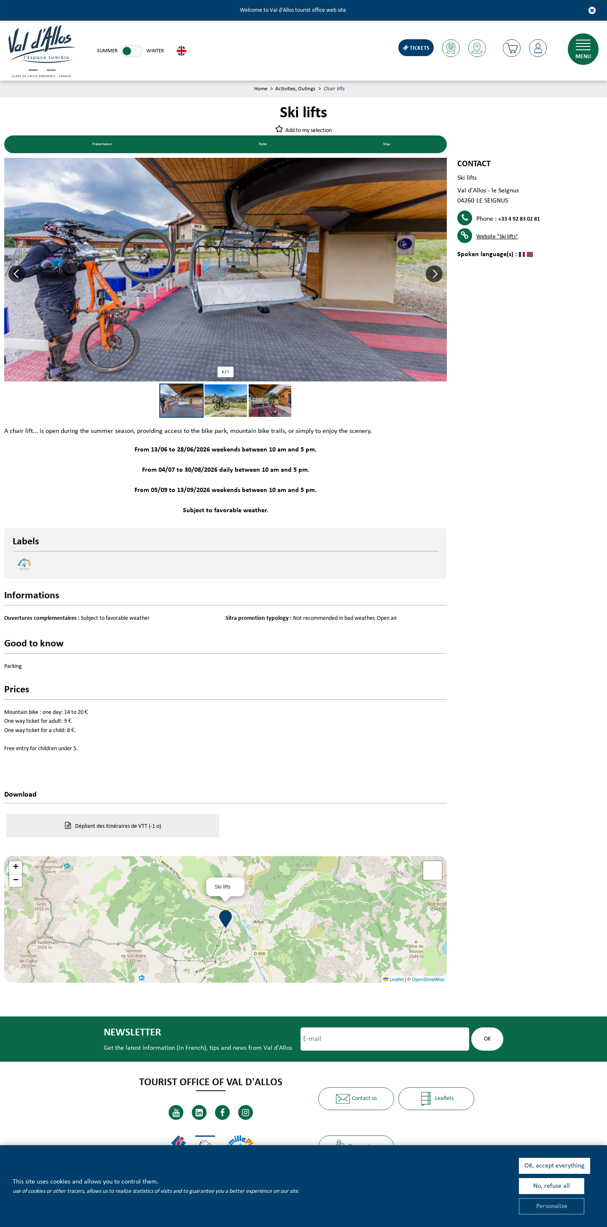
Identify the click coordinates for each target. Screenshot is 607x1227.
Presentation (105, 145)
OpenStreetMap (428, 980)
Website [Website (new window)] (497, 238)
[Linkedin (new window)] (199, 1112)
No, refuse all (551, 1186)
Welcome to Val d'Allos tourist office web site (293, 10)
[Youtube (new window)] (176, 1112)
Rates (268, 145)
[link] (132, 51)
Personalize (551, 1206)
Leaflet (393, 980)
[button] (510, 48)
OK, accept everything (554, 1165)
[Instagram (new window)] (245, 1112)
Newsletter (129, 1034)
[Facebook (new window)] (222, 1112)
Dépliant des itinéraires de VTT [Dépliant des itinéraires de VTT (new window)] (118, 827)
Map (388, 145)
